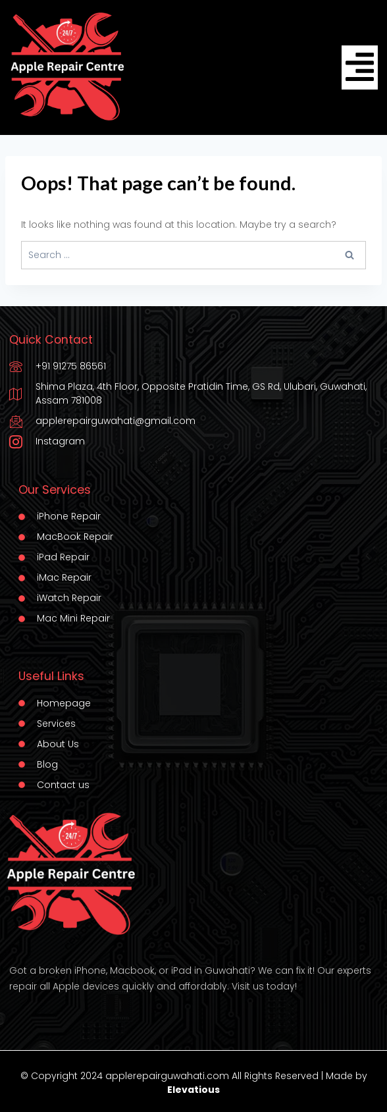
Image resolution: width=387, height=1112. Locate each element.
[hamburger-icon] (360, 67)
